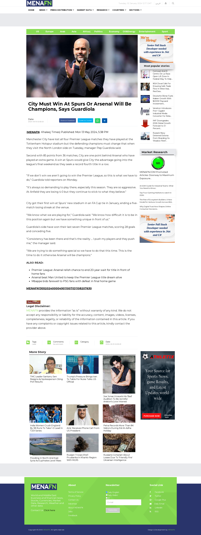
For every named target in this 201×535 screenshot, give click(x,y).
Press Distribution (61, 10)
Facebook (157, 492)
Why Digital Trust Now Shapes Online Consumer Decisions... (155, 207)
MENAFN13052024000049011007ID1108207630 (59, 288)
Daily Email (157, 504)
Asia (74, 31)
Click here (49, 510)
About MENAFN (75, 508)
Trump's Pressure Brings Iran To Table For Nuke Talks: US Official (82, 379)
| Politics (98, 31)
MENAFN (33, 132)
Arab (62, 31)
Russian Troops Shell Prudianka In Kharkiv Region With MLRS (82, 457)
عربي (158, 3)
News (42, 10)
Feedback (72, 515)
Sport (163, 31)
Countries (118, 10)
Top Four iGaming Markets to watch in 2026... (155, 194)
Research (102, 10)
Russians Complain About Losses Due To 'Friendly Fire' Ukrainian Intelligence (117, 457)
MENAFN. (46, 530)
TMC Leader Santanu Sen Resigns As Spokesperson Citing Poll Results (46, 379)
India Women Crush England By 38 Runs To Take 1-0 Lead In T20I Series (46, 428)
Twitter (155, 496)
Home (31, 10)
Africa (86, 31)
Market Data (84, 10)
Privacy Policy (74, 496)
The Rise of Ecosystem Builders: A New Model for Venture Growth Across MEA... (156, 201)
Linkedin (156, 508)
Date (31, 119)
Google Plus (158, 500)
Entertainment (143, 31)
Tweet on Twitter (85, 120)
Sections (134, 10)
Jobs (70, 511)
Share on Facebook (67, 120)
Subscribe (112, 510)
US (34, 31)
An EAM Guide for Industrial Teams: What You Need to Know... (156, 187)
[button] (166, 3)
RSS (154, 511)
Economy (114, 31)
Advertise (72, 504)
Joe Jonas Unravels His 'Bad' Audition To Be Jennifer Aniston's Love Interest (117, 399)
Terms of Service (75, 492)
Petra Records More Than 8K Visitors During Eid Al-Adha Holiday (118, 428)
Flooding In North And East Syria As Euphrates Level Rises (45, 459)
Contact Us (73, 500)
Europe (49, 31)
